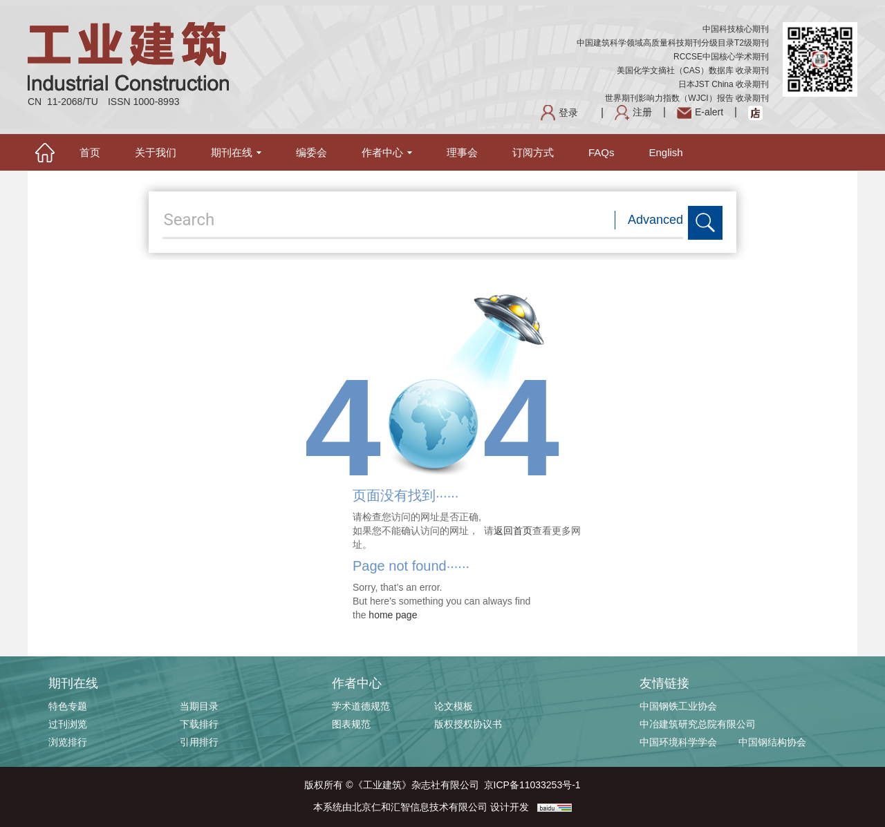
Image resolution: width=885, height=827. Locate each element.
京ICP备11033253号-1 (532, 784)
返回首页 (513, 530)
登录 (559, 112)
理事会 (462, 152)
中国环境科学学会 (678, 742)
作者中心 (387, 152)
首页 (90, 152)
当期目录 (199, 706)
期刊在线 (236, 152)
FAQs (601, 152)
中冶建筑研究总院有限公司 (698, 724)
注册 (633, 111)
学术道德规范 (361, 706)
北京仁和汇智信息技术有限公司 (419, 806)
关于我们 (155, 152)
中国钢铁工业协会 (678, 706)
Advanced (655, 220)
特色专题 (67, 706)
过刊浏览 (67, 724)
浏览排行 (67, 742)
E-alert (700, 111)
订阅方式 (533, 152)
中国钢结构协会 (772, 742)
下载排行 (199, 724)
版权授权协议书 (468, 724)
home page (393, 614)
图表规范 (351, 724)
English (666, 152)
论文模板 (453, 706)
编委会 (311, 152)
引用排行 (199, 742)
